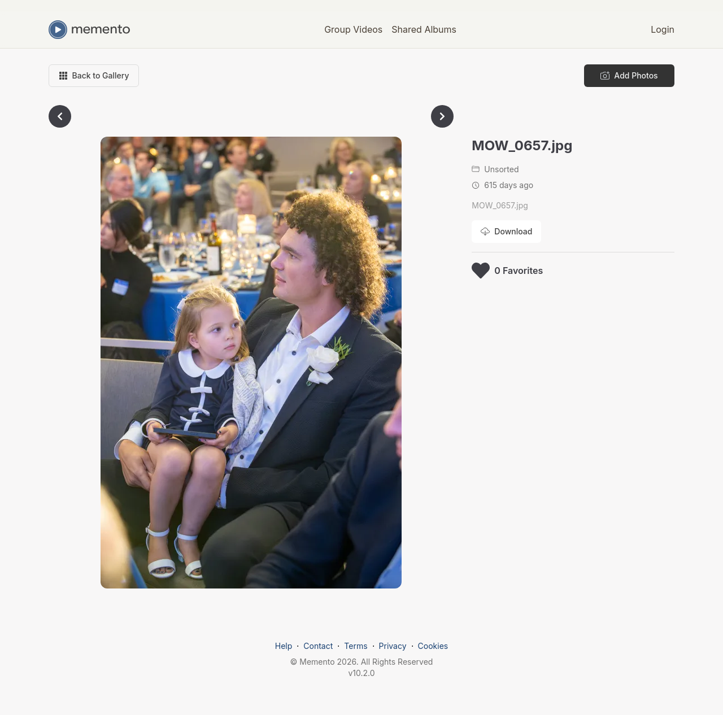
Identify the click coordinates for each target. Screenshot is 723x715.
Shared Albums (423, 29)
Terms (355, 646)
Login (662, 29)
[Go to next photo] (442, 116)
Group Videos (353, 29)
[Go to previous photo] (60, 116)
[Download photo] (506, 231)
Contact (318, 646)
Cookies (433, 646)
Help (284, 646)
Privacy (393, 646)
